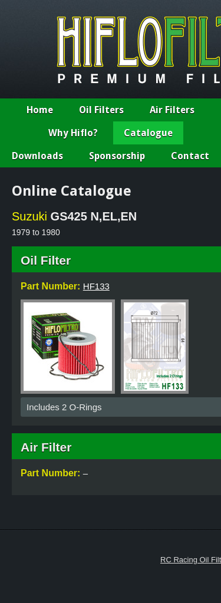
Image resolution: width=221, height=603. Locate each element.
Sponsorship (117, 156)
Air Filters (172, 110)
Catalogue (148, 133)
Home (40, 110)
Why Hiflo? (73, 133)
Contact (190, 156)
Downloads (37, 156)
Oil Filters (101, 110)
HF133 (96, 286)
